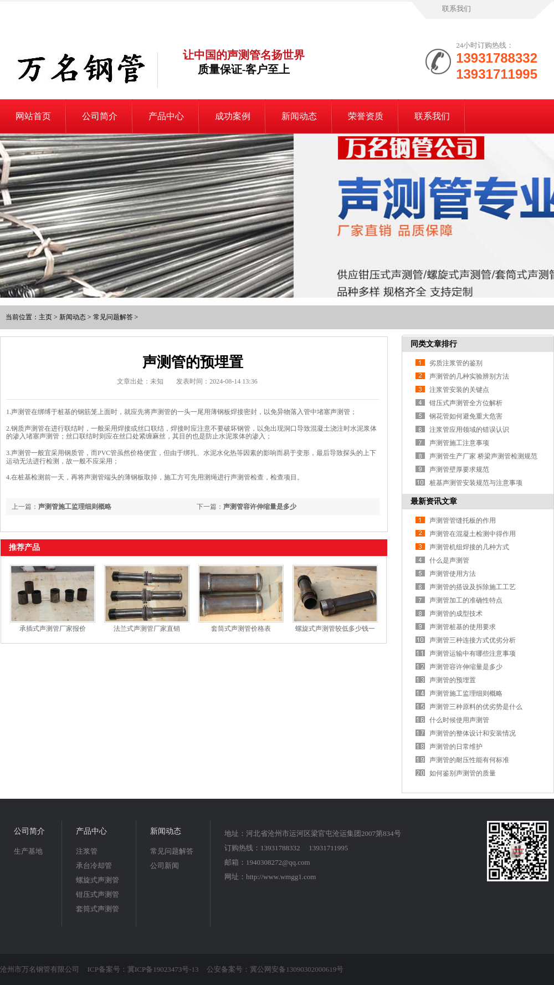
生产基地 (28, 851)
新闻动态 (299, 116)
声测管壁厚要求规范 (459, 469)
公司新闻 (164, 865)
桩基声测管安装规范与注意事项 (475, 483)
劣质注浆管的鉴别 (456, 363)
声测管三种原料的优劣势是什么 (475, 707)
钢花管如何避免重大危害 (465, 416)
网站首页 (33, 116)
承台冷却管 (94, 865)
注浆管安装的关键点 (459, 390)
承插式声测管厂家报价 (52, 628)
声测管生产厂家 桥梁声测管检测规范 (483, 456)
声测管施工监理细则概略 (74, 507)
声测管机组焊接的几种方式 (469, 547)
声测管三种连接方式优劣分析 (472, 640)
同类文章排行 (434, 344)
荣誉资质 (365, 116)
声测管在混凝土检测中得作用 (472, 534)
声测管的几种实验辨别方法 (469, 376)
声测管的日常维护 (456, 747)
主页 (45, 317)
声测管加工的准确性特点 (465, 600)
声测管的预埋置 (452, 680)
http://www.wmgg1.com (281, 876)
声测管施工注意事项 (459, 443)
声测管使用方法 (452, 574)
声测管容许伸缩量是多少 (259, 507)
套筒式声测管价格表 (241, 628)
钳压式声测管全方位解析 (465, 403)
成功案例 (232, 116)
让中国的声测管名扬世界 (244, 62)
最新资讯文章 (434, 501)
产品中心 (166, 116)
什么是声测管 (449, 560)
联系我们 (456, 8)
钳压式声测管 (97, 894)
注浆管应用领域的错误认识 (469, 429)
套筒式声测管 (97, 909)
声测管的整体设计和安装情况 (472, 733)
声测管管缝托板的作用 (462, 520)
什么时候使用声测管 (459, 720)
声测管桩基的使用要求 (462, 627)
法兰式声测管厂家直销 (147, 628)
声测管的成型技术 (456, 613)
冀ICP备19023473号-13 (163, 969)
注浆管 (87, 851)
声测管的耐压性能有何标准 (469, 760)
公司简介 (99, 116)
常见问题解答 (113, 317)
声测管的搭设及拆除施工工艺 (472, 587)
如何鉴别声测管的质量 (462, 773)
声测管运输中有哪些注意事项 (472, 653)
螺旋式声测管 (97, 880)
